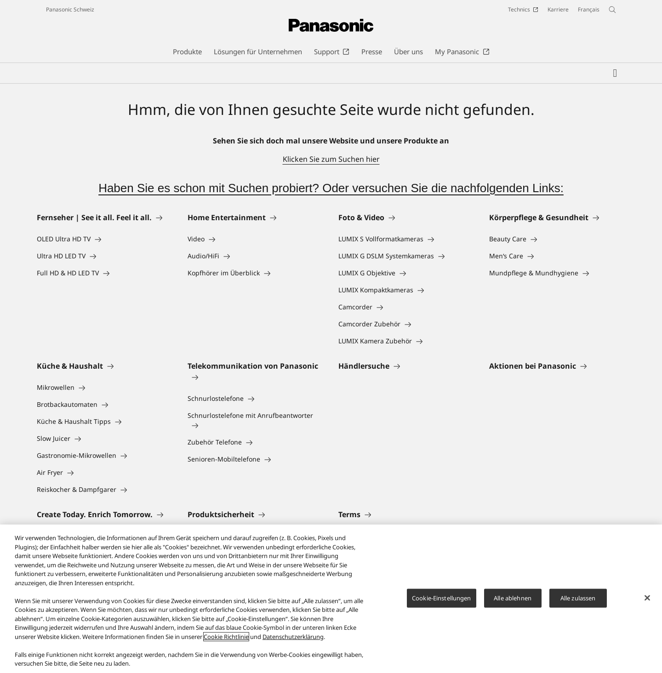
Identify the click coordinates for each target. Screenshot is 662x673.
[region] (331, 599)
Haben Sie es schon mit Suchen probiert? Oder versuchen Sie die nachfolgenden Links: (331, 188)
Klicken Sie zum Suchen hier (331, 159)
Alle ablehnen (512, 597)
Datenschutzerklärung (293, 637)
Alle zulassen (578, 597)
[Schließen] (647, 597)
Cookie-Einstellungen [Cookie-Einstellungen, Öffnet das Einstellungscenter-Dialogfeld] (441, 597)
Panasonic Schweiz (70, 9)
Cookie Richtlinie (226, 637)
